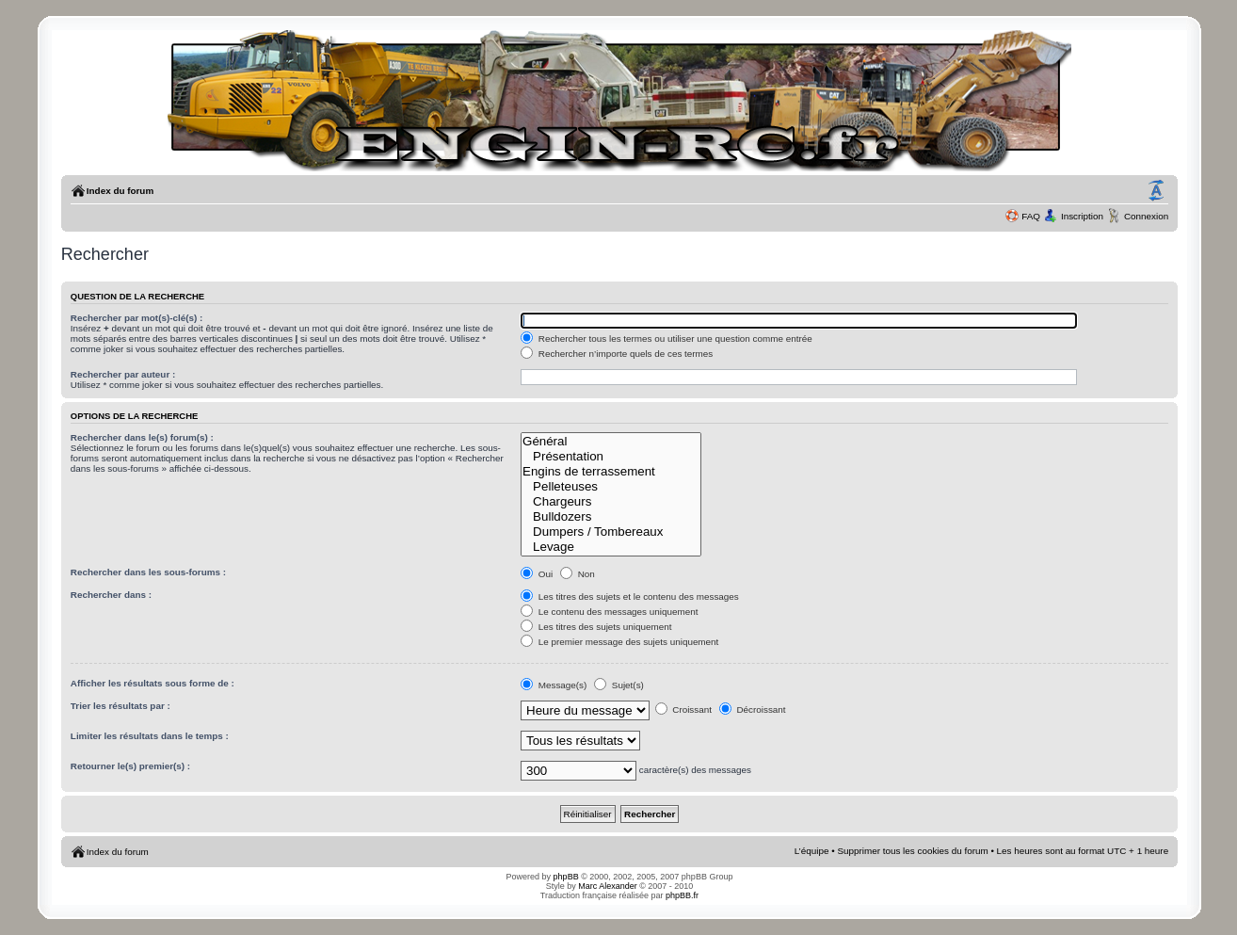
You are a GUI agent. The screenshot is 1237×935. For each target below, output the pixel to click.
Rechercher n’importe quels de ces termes (617, 353)
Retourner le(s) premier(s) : (130, 766)
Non (577, 574)
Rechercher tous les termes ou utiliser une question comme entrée (666, 338)
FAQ (1030, 216)
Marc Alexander (607, 886)
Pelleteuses (610, 486)
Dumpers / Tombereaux (610, 532)
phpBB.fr (682, 895)
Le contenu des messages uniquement (609, 611)
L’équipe (812, 851)
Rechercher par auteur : (123, 374)
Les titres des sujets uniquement (596, 626)
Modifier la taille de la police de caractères (1156, 191)
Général (610, 441)
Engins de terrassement (610, 471)
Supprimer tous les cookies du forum (912, 851)
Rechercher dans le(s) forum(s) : (142, 437)
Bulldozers (610, 516)
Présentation (610, 456)
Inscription (1082, 216)
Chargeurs (610, 501)
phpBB (566, 876)
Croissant (683, 709)
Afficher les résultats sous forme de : (152, 683)
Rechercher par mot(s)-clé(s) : (136, 318)
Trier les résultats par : (120, 706)
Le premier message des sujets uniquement (619, 642)
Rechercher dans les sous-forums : (148, 572)
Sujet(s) (619, 685)
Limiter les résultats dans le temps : (150, 736)
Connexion (1146, 216)
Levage (610, 547)
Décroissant (752, 709)
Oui (537, 574)
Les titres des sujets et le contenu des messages (630, 596)
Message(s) (555, 685)
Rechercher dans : (111, 594)
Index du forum (120, 190)
